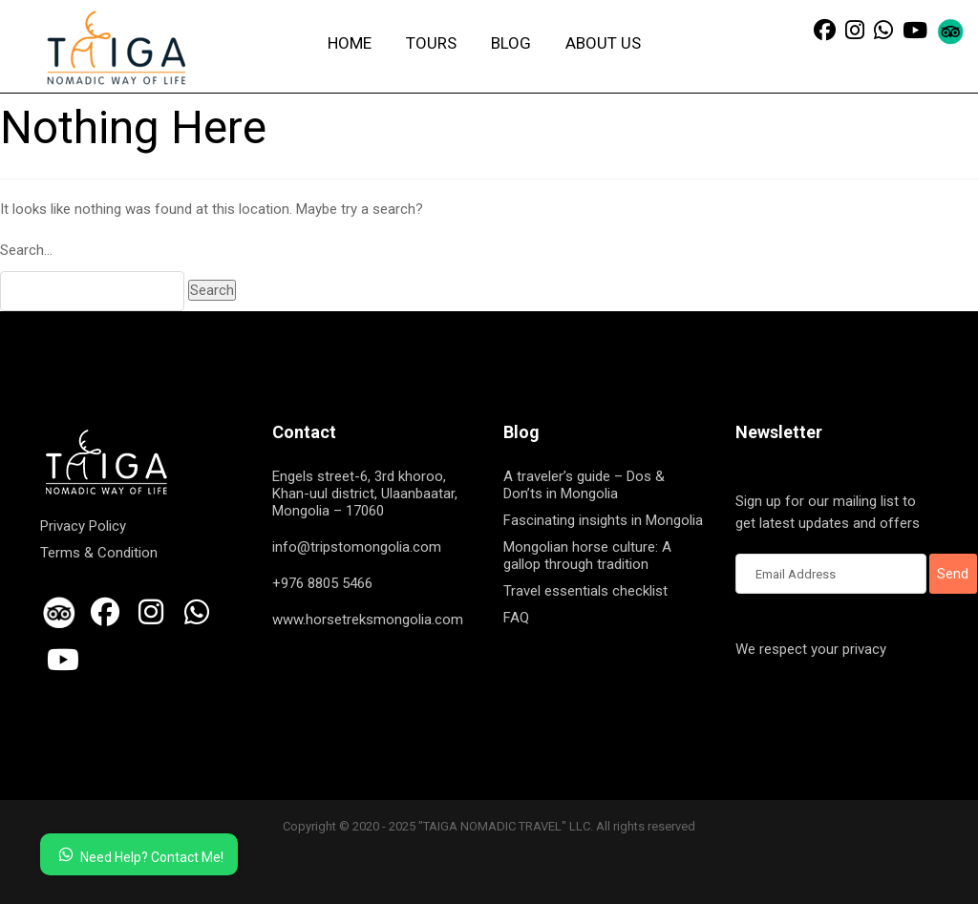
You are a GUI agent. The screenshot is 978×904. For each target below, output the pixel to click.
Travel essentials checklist (585, 590)
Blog (511, 43)
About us (603, 43)
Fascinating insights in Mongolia (603, 520)
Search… (26, 250)
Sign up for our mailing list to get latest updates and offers (830, 514)
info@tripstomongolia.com (356, 547)
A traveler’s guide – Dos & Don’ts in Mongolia (584, 485)
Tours (431, 43)
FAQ (516, 617)
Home (350, 43)
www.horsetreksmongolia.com (367, 619)
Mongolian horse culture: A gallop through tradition (587, 555)
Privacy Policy (83, 526)
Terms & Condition (99, 552)
